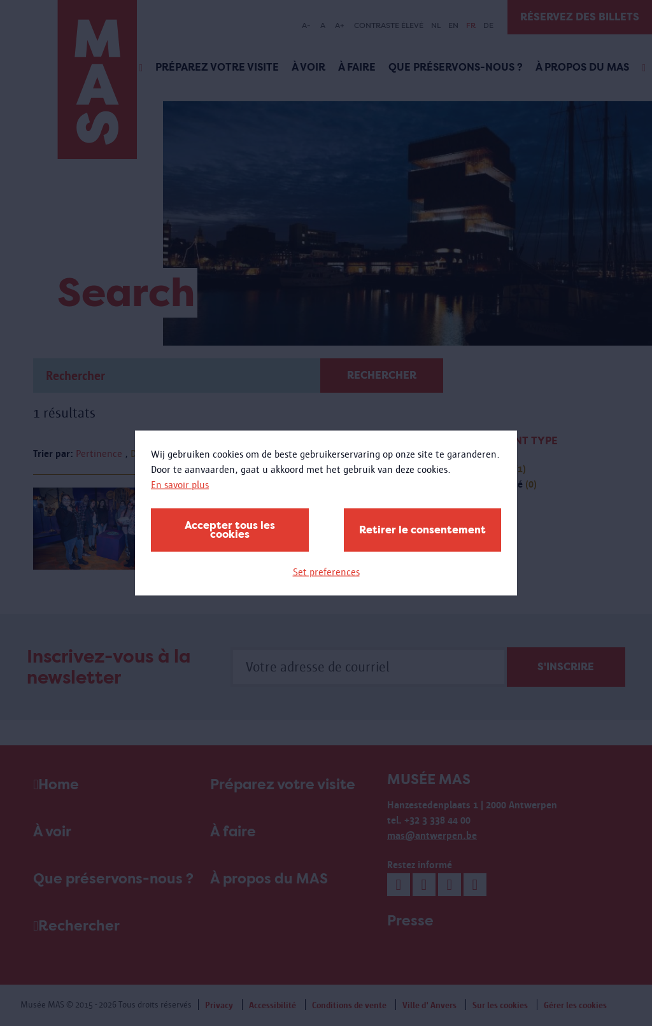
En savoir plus (180, 484)
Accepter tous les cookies (230, 529)
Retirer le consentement (422, 530)
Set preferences (326, 571)
